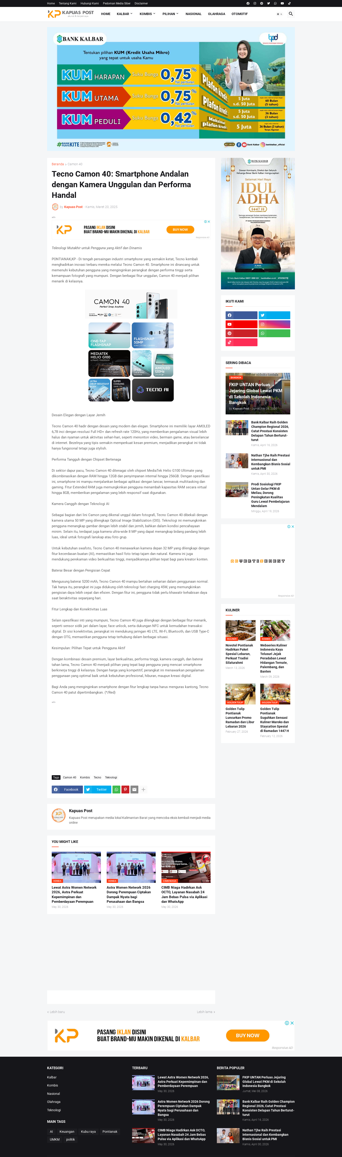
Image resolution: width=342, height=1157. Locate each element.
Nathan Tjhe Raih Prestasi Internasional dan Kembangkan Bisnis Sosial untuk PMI (270, 461)
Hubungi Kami (90, 3)
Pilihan (169, 14)
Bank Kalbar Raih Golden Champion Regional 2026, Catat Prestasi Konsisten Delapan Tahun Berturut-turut (270, 431)
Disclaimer (141, 3)
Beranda (58, 164)
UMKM (55, 1139)
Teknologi (111, 777)
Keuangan (67, 1131)
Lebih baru (57, 1012)
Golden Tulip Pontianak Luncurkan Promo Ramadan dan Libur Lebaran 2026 (240, 717)
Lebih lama (204, 1012)
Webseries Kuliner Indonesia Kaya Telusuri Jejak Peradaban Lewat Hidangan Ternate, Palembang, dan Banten (274, 658)
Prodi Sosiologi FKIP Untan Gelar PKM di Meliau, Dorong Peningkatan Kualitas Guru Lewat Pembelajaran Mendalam (270, 495)
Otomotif (240, 14)
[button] (280, 14)
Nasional (194, 14)
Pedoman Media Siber (116, 3)
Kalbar (123, 14)
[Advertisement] (131, 737)
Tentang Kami (67, 3)
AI (51, 1131)
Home (51, 3)
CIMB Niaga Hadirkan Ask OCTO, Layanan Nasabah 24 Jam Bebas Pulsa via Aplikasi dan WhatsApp (184, 894)
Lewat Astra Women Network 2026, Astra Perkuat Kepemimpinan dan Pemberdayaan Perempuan (74, 894)
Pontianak (110, 1131)
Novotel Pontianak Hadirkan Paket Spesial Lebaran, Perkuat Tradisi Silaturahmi (239, 654)
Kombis (146, 14)
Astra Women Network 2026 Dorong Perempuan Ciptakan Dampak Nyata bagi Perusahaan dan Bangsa (129, 894)
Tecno (97, 777)
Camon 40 (75, 164)
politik (70, 1139)
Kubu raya (88, 1131)
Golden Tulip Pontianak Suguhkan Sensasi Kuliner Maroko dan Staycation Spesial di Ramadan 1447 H (274, 719)
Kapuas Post (80, 810)
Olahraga (216, 14)
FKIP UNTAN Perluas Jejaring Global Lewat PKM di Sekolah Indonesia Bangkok (264, 1081)
